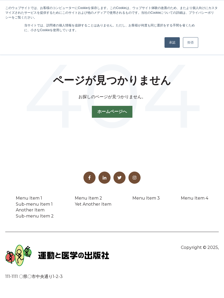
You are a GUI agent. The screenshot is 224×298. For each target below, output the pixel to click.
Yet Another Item (93, 204)
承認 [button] (172, 42)
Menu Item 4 (194, 198)
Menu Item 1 (29, 198)
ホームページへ (112, 111)
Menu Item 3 (146, 198)
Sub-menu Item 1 (34, 204)
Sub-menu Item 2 (35, 216)
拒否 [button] (190, 42)
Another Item (30, 209)
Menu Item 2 (88, 198)
